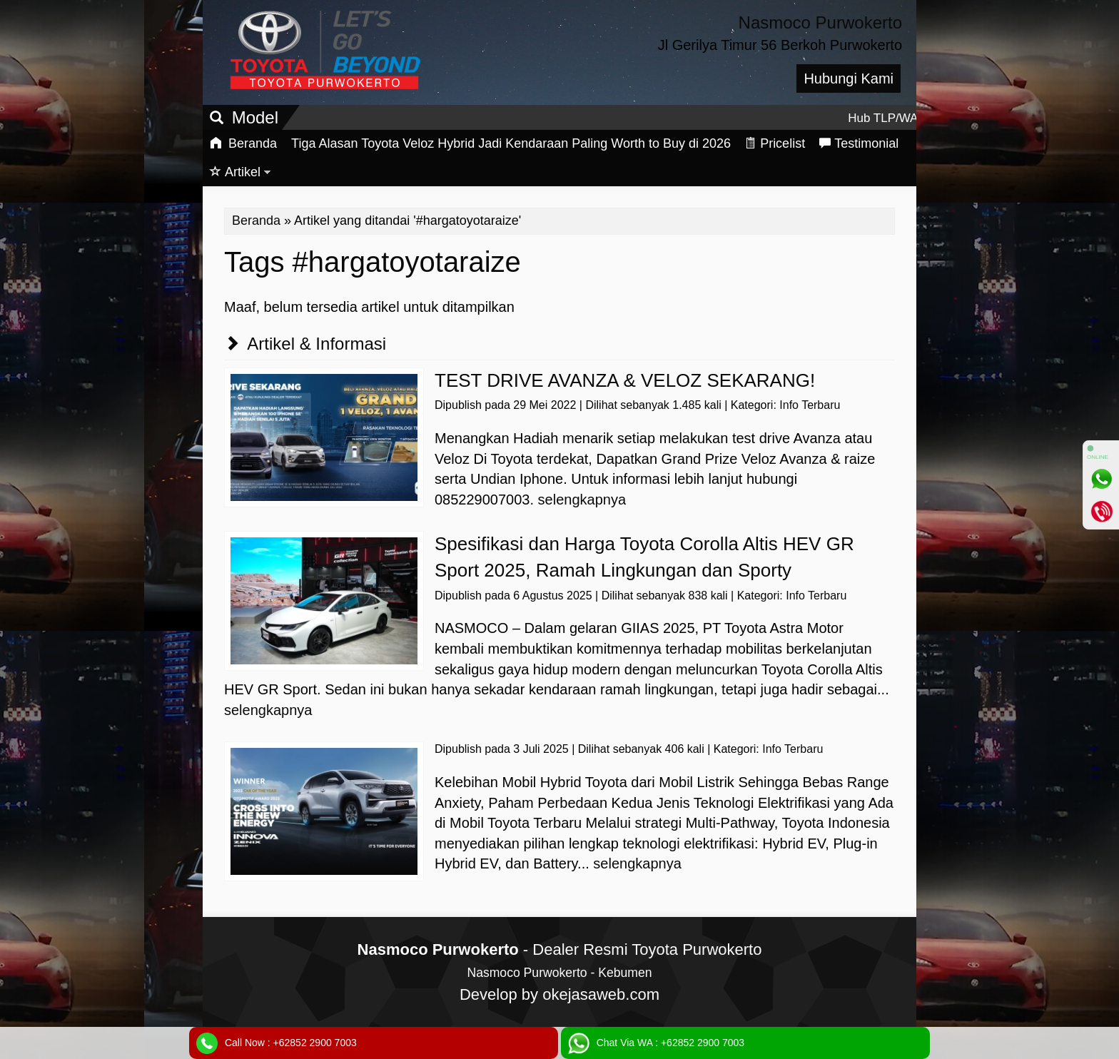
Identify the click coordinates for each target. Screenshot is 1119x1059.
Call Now (291, 1042)
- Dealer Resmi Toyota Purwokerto (560, 949)
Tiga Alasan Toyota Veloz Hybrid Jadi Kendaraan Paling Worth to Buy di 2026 (511, 143)
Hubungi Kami (848, 78)
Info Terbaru (809, 405)
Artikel (235, 172)
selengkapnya (582, 499)
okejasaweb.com (600, 994)
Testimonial (858, 143)
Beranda (243, 143)
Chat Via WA (670, 1042)
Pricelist (775, 143)
